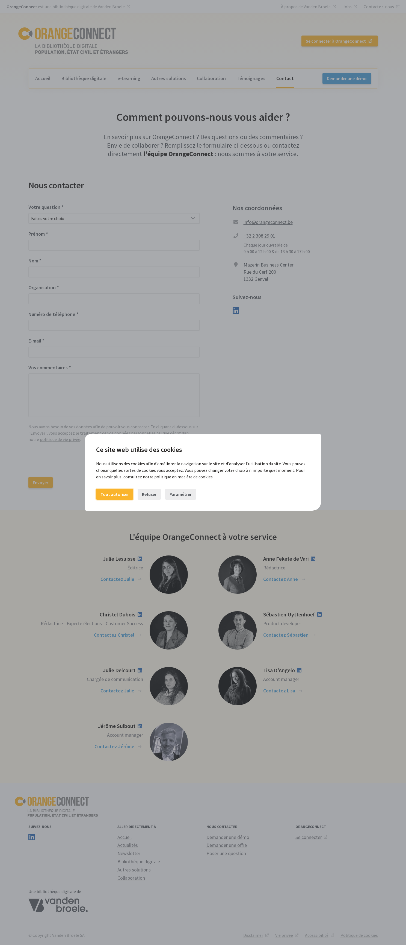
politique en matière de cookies (183, 476)
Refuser (149, 494)
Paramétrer (181, 494)
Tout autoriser (114, 494)
